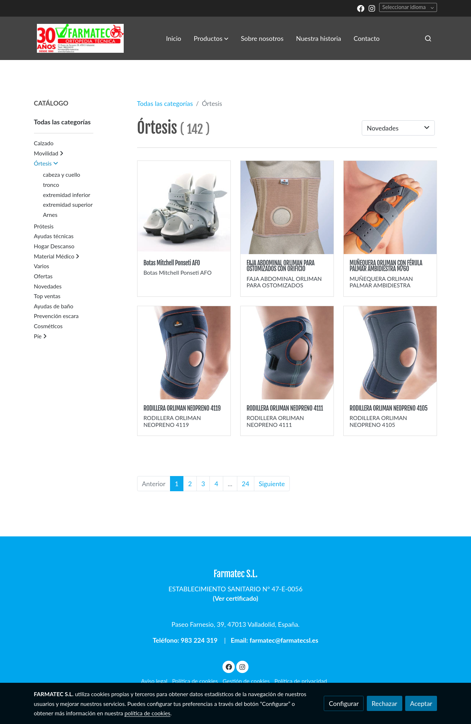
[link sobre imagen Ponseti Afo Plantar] (184, 207)
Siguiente (272, 484)
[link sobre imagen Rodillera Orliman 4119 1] (184, 352)
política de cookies (147, 713)
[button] (211, 38)
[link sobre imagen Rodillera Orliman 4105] (390, 352)
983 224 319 (199, 640)
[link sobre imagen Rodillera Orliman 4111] (287, 352)
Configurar (344, 703)
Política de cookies (195, 681)
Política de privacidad (300, 681)
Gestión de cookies (246, 681)
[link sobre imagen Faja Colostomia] (287, 207)
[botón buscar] (428, 38)
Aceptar (421, 703)
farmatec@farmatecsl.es (284, 640)
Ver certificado (235, 598)
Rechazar (384, 703)
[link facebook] (360, 8)
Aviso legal (154, 681)
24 (245, 484)
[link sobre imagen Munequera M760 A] (390, 207)
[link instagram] (372, 8)
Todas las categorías (165, 103)
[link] (80, 38)
